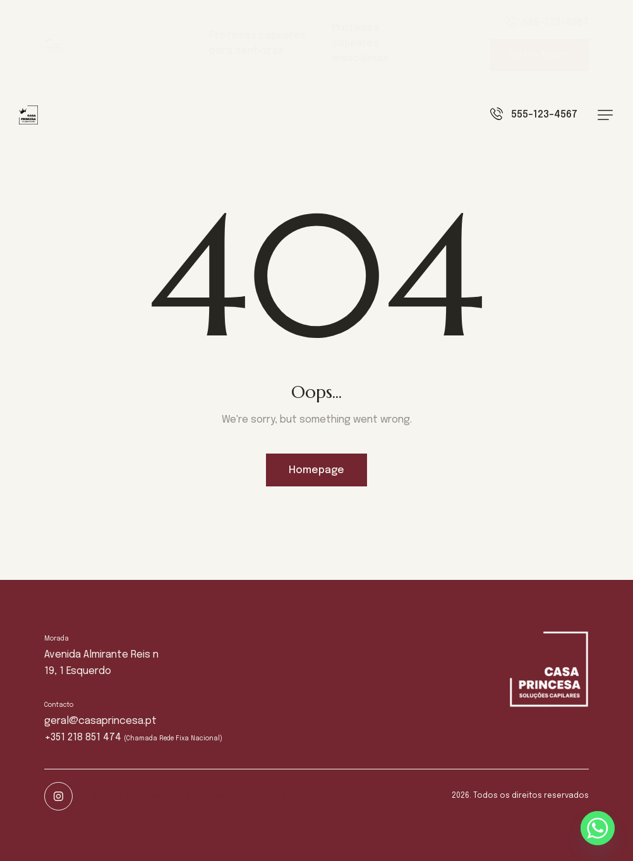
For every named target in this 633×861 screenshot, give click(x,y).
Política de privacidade (141, 796)
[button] (605, 115)
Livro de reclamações (257, 796)
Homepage (316, 470)
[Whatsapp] (598, 828)
